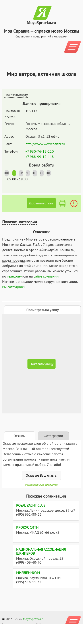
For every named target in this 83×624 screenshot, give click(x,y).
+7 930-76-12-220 (39, 151)
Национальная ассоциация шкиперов (41, 551)
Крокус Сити (27, 527)
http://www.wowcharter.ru (45, 144)
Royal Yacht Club (30, 505)
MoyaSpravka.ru (33, 619)
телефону (14, 276)
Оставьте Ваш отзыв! (41, 475)
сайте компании (46, 276)
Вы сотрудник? (13, 287)
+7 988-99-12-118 (39, 156)
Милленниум (28, 572)
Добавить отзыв (41, 203)
